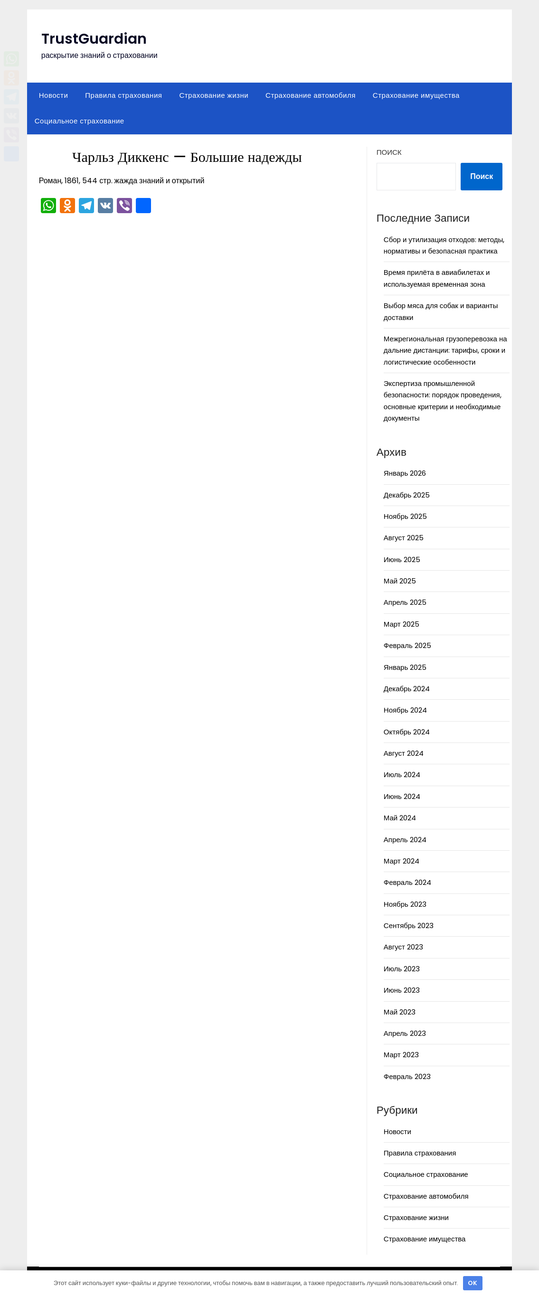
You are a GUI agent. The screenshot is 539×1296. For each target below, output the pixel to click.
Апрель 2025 (405, 602)
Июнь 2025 (402, 559)
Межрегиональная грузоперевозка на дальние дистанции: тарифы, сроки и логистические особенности (445, 350)
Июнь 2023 (402, 990)
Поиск (389, 152)
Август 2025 (404, 538)
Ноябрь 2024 (405, 710)
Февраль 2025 (407, 645)
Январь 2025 (405, 667)
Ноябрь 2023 (405, 904)
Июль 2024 (402, 774)
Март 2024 (401, 861)
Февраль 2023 (407, 1076)
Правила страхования (123, 95)
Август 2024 (404, 753)
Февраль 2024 (407, 882)
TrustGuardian (94, 39)
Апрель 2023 (405, 1033)
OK (472, 1282)
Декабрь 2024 (407, 689)
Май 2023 (400, 1012)
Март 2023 (401, 1055)
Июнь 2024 (402, 796)
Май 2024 (400, 818)
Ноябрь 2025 (405, 516)
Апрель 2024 (405, 840)
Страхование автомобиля (310, 95)
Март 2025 (401, 624)
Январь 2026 (405, 473)
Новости (53, 95)
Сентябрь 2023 (409, 925)
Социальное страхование (79, 121)
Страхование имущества (416, 95)
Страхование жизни (213, 95)
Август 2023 (403, 947)
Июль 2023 (402, 969)
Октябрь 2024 (407, 732)
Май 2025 (400, 581)
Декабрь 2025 (407, 495)
